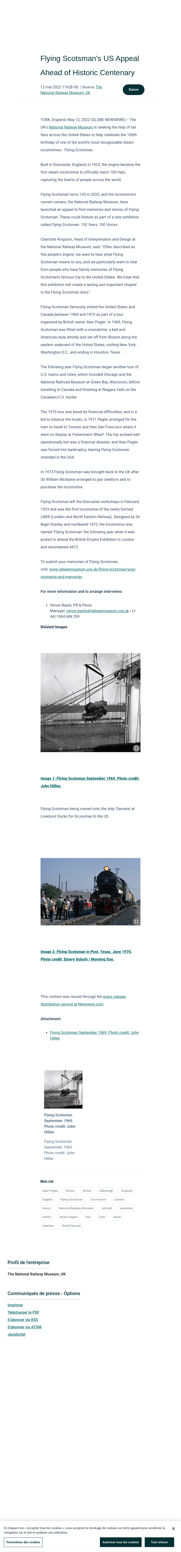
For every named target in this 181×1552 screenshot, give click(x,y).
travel (117, 1217)
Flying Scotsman (71, 1199)
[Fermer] (173, 1530)
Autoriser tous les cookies (121, 1544)
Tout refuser (159, 1544)
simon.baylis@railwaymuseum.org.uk (97, 611)
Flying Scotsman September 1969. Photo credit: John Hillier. (59, 1123)
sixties (46, 1217)
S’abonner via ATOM (24, 1327)
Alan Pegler (50, 1190)
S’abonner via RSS (23, 1320)
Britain (70, 1190)
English (47, 1199)
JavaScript (16, 1334)
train (102, 1217)
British (87, 1190)
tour (88, 1217)
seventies (126, 1208)
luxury (46, 1208)
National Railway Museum (71, 127)
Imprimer (15, 1305)
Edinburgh (106, 1190)
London (119, 1199)
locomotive (98, 1199)
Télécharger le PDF (23, 1312)
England (126, 1190)
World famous (71, 1225)
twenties (48, 1225)
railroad (107, 1208)
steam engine (68, 1217)
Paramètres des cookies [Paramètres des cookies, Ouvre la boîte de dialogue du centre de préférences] (23, 1544)
